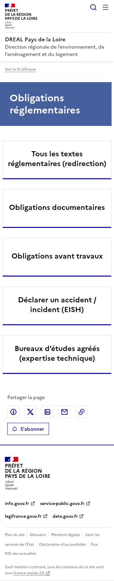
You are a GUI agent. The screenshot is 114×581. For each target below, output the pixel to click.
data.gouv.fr (65, 516)
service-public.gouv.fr (62, 503)
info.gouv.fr (17, 503)
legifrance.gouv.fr (23, 516)
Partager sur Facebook (13, 412)
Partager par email (64, 412)
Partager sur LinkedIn (47, 412)
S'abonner (28, 429)
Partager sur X (30, 412)
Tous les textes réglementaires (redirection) (57, 159)
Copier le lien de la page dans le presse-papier (81, 412)
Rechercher (93, 7)
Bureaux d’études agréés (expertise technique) (57, 353)
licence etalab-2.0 (28, 573)
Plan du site (15, 535)
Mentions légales (65, 535)
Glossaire (38, 535)
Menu (105, 7)
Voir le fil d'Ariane (20, 69)
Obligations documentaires (57, 207)
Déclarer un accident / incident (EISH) (57, 305)
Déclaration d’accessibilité (62, 544)
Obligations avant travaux (57, 256)
